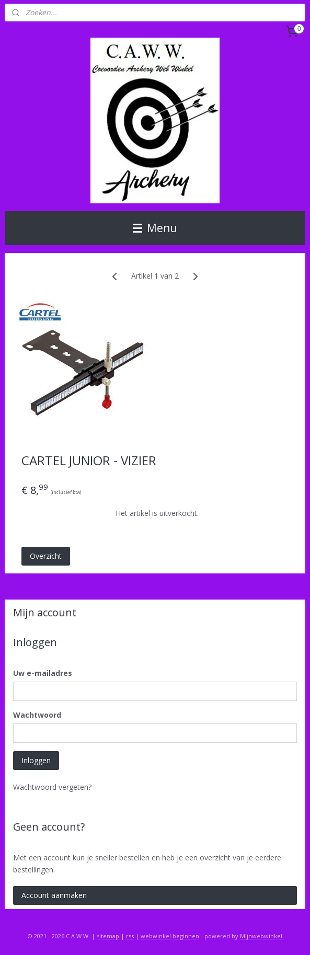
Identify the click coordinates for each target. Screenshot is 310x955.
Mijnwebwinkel (261, 936)
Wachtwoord (37, 715)
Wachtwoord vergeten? (52, 787)
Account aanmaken (54, 895)
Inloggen (36, 760)
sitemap (108, 936)
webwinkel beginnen (170, 936)
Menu (155, 228)
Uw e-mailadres (42, 673)
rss (130, 936)
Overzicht (46, 556)
